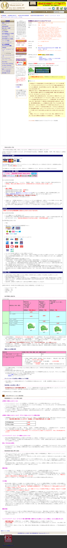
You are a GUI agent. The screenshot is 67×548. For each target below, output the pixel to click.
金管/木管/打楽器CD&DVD (37, 15)
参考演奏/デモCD (6, 72)
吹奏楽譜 (4, 15)
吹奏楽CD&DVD (12, 15)
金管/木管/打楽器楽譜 (24, 15)
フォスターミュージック (7, 67)
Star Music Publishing (6, 65)
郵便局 (9, 375)
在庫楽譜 (4, 47)
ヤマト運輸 (10, 374)
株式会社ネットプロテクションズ (24, 192)
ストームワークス (6, 58)
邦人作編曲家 (5, 31)
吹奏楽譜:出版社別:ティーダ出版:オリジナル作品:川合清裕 (49, 58)
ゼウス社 (5, 164)
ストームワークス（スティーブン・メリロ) (12, 17)
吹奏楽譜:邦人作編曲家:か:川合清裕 (45, 59)
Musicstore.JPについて (44, 533)
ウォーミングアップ (6, 42)
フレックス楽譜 (5, 40)
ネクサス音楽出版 (6, 71)
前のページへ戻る (5, 530)
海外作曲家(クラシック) (7, 36)
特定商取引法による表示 (23, 533)
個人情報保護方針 (34, 533)
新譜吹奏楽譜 (5, 26)
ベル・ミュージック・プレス (53, 15)
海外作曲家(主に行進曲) (7, 38)
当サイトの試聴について (8, 545)
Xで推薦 (18, 87)
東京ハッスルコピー (6, 69)
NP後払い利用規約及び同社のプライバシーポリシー (18, 194)
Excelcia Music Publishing (7, 63)
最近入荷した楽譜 (6, 28)
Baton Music (4, 61)
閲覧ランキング (5, 23)
